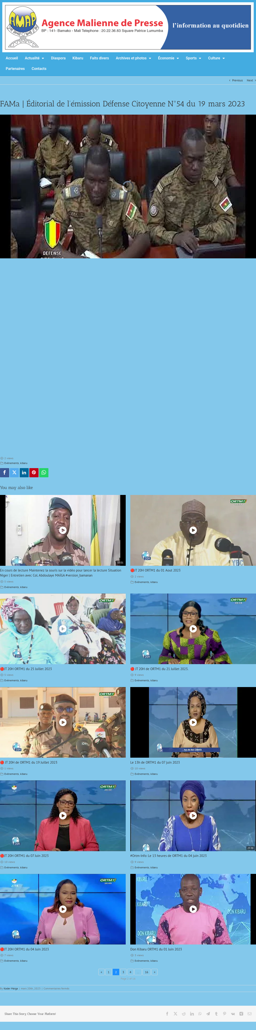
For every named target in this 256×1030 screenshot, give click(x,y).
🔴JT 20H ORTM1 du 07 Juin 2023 (24, 855)
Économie (168, 58)
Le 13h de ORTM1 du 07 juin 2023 (155, 762)
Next (250, 80)
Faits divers (99, 58)
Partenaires (15, 68)
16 (146, 972)
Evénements (11, 463)
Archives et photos (133, 58)
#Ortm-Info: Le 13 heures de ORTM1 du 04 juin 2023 (168, 855)
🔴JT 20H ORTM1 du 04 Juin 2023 (24, 949)
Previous (237, 80)
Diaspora (58, 58)
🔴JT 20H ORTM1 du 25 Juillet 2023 (26, 669)
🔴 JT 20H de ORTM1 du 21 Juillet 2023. (159, 669)
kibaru (23, 463)
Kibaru (77, 58)
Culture (216, 58)
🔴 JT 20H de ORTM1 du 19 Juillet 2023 (28, 762)
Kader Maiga (11, 988)
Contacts (39, 68)
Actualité (34, 58)
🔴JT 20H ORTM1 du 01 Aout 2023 (155, 570)
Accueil (12, 58)
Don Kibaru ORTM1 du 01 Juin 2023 (156, 949)
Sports (193, 58)
